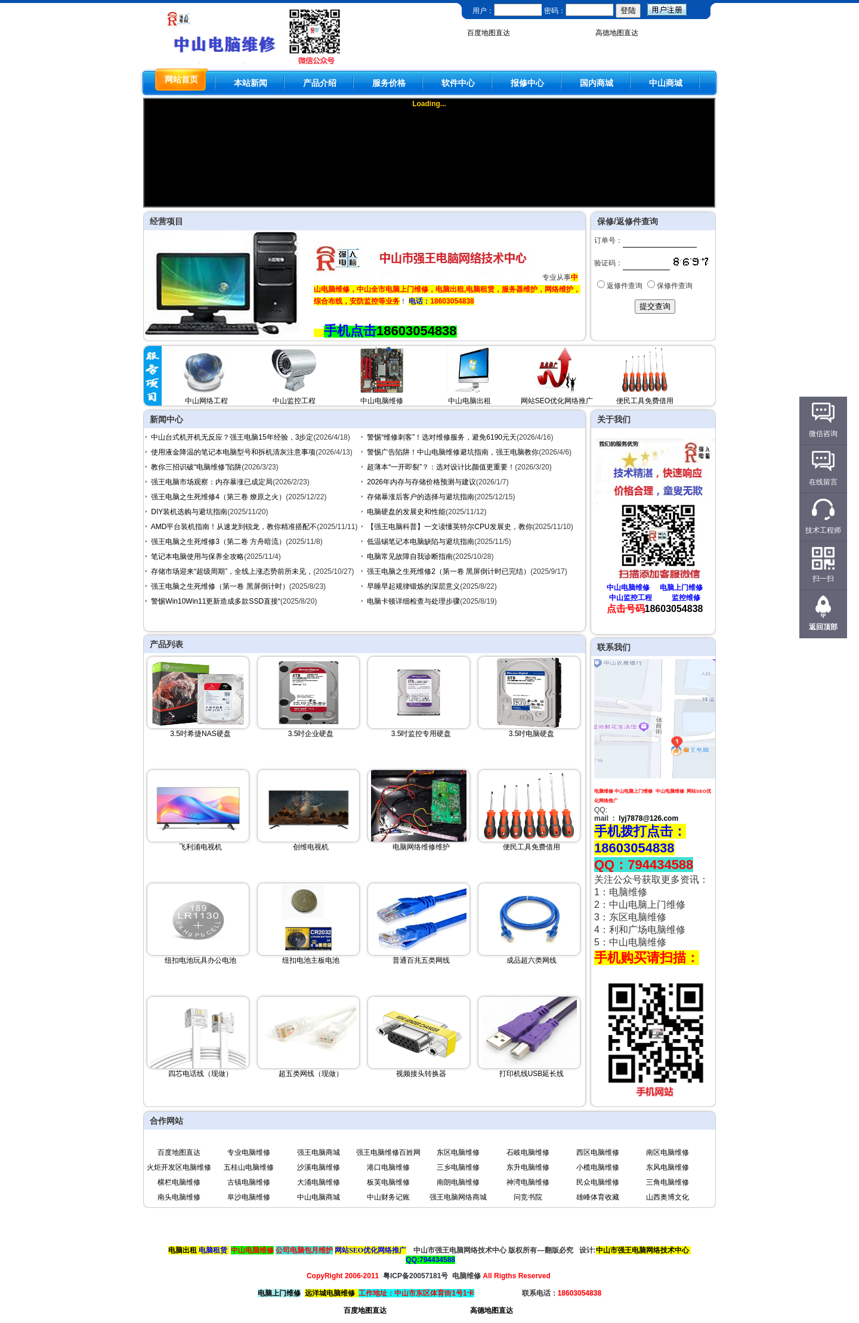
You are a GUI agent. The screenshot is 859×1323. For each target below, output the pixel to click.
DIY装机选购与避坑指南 (189, 512)
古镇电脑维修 (248, 1182)
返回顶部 (823, 627)
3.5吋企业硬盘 (311, 733)
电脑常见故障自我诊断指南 (410, 556)
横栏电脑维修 (178, 1182)
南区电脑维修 (667, 1152)
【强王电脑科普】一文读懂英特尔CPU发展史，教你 (449, 527)
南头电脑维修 (178, 1197)
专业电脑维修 (248, 1152)
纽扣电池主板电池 (310, 960)
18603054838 (416, 330)
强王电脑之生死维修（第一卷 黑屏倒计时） (220, 586)
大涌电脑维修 (318, 1182)
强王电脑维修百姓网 (388, 1152)
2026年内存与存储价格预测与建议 (421, 482)
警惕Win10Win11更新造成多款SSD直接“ (215, 601)
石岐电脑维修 (527, 1152)
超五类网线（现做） (311, 1073)
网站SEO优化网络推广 (557, 401)
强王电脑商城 (318, 1152)
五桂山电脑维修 (249, 1167)
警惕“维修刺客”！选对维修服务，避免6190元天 (442, 437)
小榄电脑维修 (597, 1167)
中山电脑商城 (318, 1197)
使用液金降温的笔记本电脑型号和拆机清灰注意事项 (233, 452)
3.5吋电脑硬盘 (532, 733)
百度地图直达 (488, 33)
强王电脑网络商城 (458, 1197)
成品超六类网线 (531, 960)
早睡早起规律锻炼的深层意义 (413, 586)
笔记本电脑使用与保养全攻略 (197, 556)
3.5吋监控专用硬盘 (421, 733)
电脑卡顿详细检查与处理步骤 (413, 601)
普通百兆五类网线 (421, 960)
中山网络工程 (206, 401)
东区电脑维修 (458, 1152)
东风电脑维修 (667, 1167)
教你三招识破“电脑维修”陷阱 (196, 467)
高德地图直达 (616, 33)
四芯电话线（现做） (200, 1073)
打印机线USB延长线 (531, 1073)
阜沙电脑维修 (248, 1197)
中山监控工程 (294, 401)
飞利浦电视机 (200, 847)
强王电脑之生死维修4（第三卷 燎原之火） (218, 497)
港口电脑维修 (388, 1167)
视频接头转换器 (421, 1073)
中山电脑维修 (381, 401)
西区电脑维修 (597, 1152)
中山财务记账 (388, 1197)
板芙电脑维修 (388, 1182)
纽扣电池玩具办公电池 (200, 960)
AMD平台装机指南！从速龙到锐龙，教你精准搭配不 (234, 527)
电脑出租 (182, 1250)
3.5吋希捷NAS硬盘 (200, 733)
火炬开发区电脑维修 (179, 1167)
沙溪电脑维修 (318, 1167)
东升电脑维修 (527, 1167)
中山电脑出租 (469, 401)
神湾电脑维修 (527, 1182)
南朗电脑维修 (458, 1182)
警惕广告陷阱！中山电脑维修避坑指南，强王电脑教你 (453, 452)
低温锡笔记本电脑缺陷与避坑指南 (420, 541)
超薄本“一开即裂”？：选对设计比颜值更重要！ (441, 467)
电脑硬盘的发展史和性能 (406, 512)
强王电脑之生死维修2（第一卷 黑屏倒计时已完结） (448, 571)
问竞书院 (528, 1197)
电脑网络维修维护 (421, 847)
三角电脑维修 (667, 1182)
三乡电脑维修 (458, 1167)
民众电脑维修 (597, 1182)
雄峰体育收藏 (597, 1197)
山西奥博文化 (667, 1197)
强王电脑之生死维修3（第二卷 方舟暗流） (218, 541)
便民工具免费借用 (644, 401)
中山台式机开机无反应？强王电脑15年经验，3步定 (232, 437)
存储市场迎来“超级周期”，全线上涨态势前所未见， (232, 571)
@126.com (660, 818)
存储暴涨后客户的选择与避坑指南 (420, 497)
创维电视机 (311, 847)
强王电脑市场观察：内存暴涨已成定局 (212, 482)
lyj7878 (630, 818)
